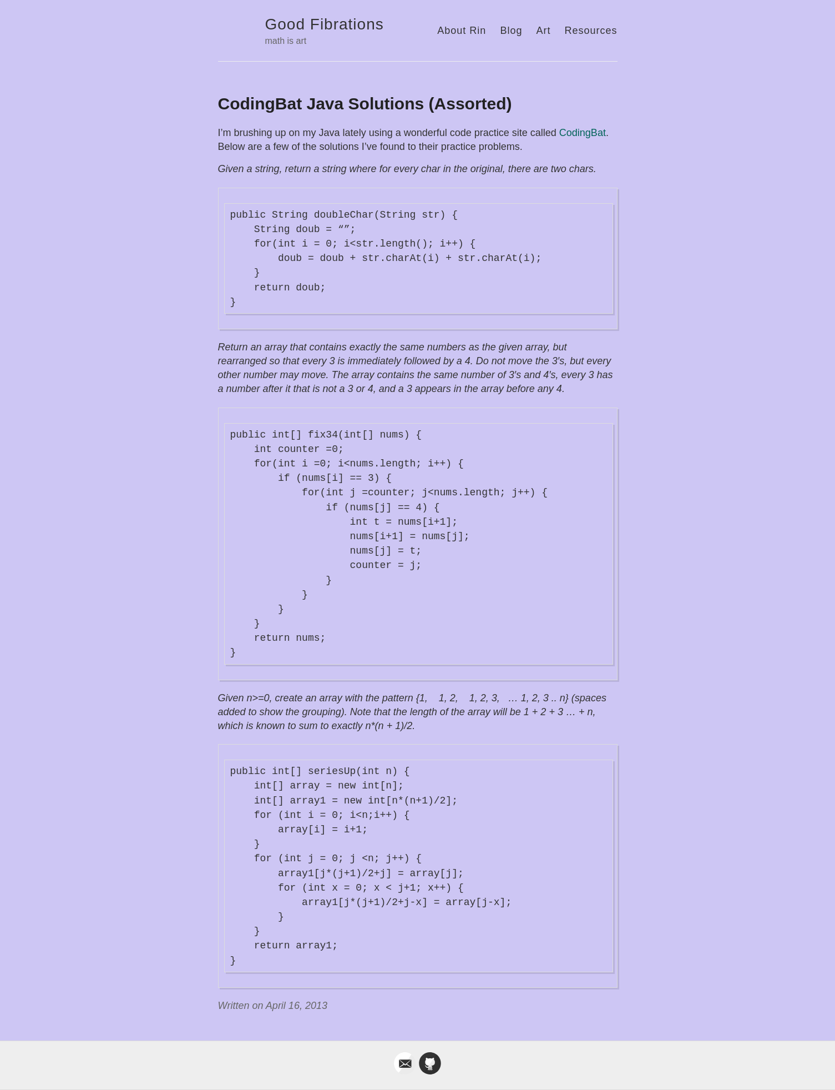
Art (543, 30)
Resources (590, 30)
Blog (511, 30)
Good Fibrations (324, 24)
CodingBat (582, 132)
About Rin (461, 30)
